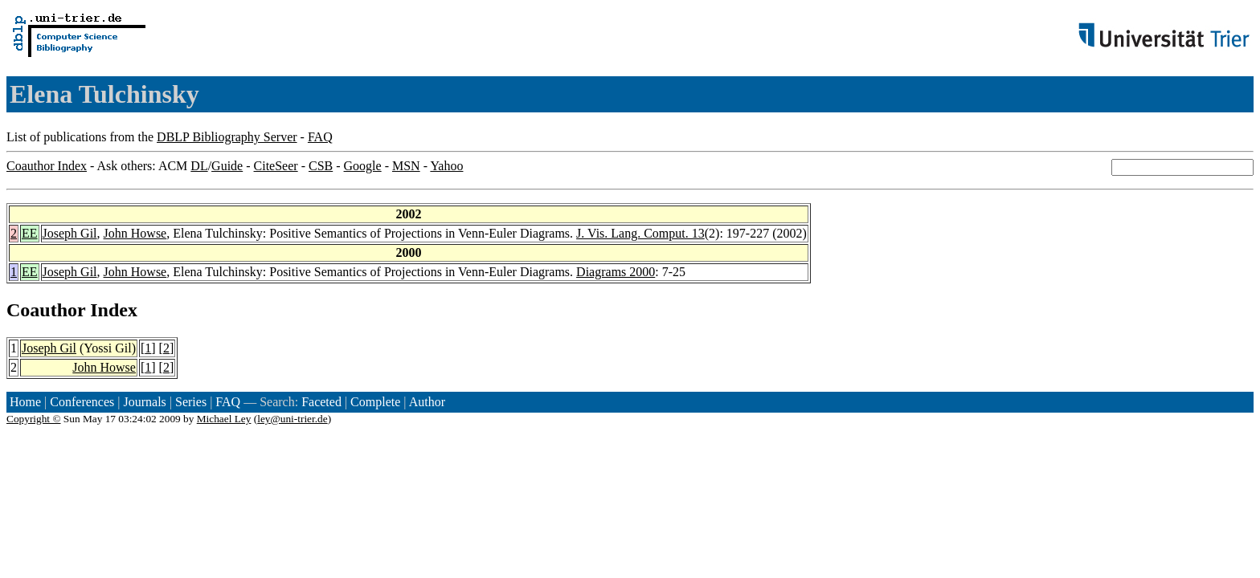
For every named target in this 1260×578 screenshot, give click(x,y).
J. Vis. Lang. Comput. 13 (640, 233)
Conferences (82, 402)
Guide (227, 166)
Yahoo (446, 166)
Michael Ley (224, 419)
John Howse (135, 233)
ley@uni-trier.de (292, 419)
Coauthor (45, 309)
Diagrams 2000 (615, 272)
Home (25, 402)
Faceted (321, 402)
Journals (144, 402)
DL (198, 166)
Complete (375, 402)
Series (191, 402)
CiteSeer (276, 166)
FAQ (320, 137)
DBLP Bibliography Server (227, 137)
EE (30, 233)
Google (363, 166)
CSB (321, 166)
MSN (406, 166)
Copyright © (33, 419)
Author (427, 402)
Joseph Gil (70, 233)
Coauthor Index (46, 166)
